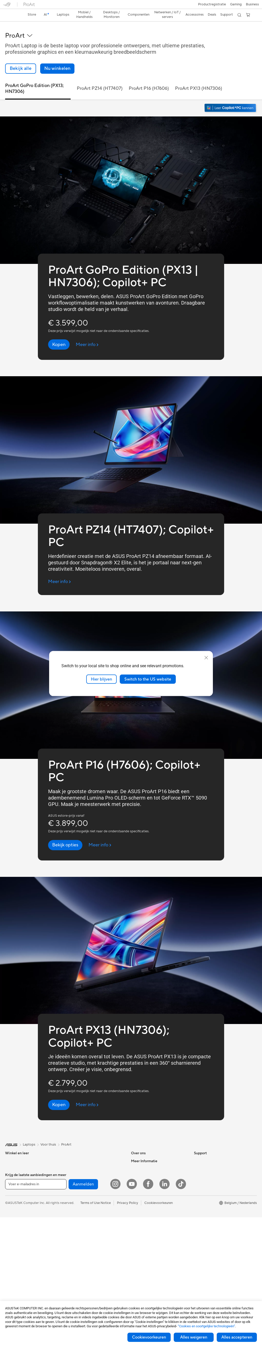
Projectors (13, 1260)
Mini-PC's (12, 1245)
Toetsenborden (78, 1229)
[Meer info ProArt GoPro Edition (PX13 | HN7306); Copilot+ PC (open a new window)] (87, 335)
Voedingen (75, 1160)
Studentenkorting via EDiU (214, 1244)
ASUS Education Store (211, 1206)
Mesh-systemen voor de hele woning (95, 1191)
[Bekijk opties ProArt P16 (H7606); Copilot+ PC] (65, 836)
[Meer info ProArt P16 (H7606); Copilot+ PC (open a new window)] (100, 836)
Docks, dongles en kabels (86, 1275)
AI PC (198, 1175)
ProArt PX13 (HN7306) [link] (198, 79)
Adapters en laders (81, 1268)
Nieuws (136, 1167)
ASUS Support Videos (148, 1221)
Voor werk (13, 1168)
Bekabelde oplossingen (84, 1206)
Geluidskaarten (78, 1167)
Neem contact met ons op (150, 1213)
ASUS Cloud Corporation (150, 1183)
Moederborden (16, 1276)
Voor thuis (13, 1160)
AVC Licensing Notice (210, 1213)
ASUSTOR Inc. (142, 1175)
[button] (7, 6)
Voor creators (15, 1175)
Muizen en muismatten (84, 1237)
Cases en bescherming (84, 1260)
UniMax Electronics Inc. (149, 1190)
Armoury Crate (205, 1229)
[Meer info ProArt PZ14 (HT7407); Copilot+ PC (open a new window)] (59, 572)
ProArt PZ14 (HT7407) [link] (100, 79)
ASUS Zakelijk (204, 1198)
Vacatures (138, 1198)
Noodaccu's (76, 1283)
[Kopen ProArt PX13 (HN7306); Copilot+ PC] (59, 1096)
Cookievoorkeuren (149, 1337)
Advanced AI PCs (207, 1183)
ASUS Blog (202, 1221)
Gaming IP (75, 1291)
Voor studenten (16, 1183)
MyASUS (138, 1244)
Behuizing (12, 1291)
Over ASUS (139, 1152)
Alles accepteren (236, 1337)
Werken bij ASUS (144, 1160)
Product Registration (147, 1229)
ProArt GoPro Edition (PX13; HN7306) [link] (34, 79)
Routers (73, 1183)
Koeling (73, 1152)
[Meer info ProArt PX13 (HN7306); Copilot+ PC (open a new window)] (87, 1096)
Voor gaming (15, 1191)
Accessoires (14, 1206)
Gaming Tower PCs (19, 1237)
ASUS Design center (209, 1190)
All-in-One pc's (16, 1222)
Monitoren (13, 1253)
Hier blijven (101, 679)
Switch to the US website (147, 679)
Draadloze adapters (82, 1198)
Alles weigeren (193, 1337)
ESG (197, 1152)
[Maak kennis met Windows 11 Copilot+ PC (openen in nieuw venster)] (231, 99)
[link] (131, 6)
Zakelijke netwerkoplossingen (89, 1214)
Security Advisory (144, 1236)
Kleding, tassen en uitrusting (88, 1252)
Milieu (198, 1160)
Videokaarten (15, 1283)
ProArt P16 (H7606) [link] (149, 79)
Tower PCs (13, 1229)
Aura (197, 1236)
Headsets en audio (81, 1245)
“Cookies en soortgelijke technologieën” (206, 1326)
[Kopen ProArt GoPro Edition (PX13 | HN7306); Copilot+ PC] (59, 335)
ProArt (66, 1136)
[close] (206, 657)
